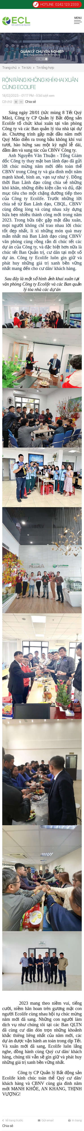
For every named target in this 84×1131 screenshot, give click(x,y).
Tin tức (26, 68)
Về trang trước (12, 1120)
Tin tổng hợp (45, 68)
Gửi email (46, 1120)
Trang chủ (9, 68)
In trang (75, 1120)
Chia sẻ (30, 102)
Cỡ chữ (7, 101)
